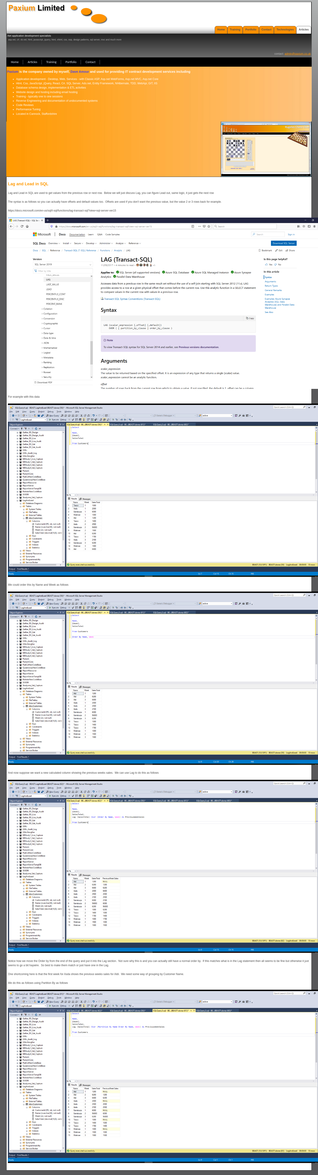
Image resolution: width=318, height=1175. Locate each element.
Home (221, 29)
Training (235, 29)
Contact (266, 29)
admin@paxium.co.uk (298, 53)
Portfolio (250, 29)
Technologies (285, 29)
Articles (304, 29)
